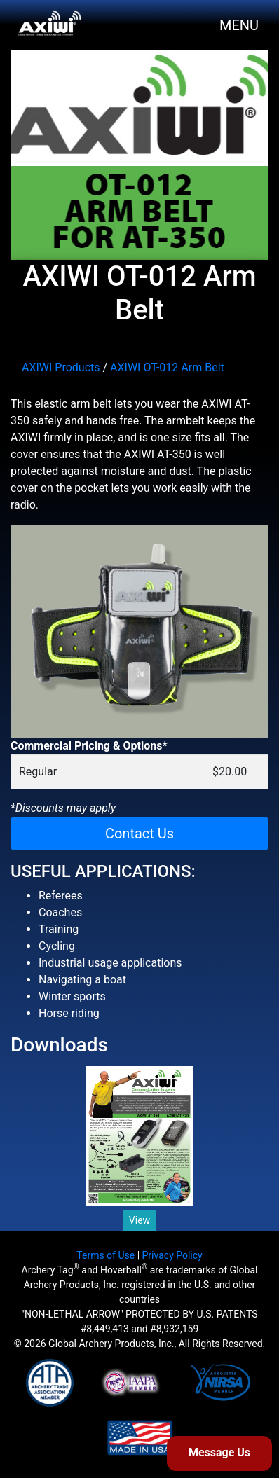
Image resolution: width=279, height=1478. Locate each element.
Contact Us (139, 833)
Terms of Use (105, 1255)
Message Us (219, 1452)
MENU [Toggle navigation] (239, 25)
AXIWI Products (61, 367)
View (139, 1220)
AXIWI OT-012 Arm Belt (167, 367)
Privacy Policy (172, 1255)
